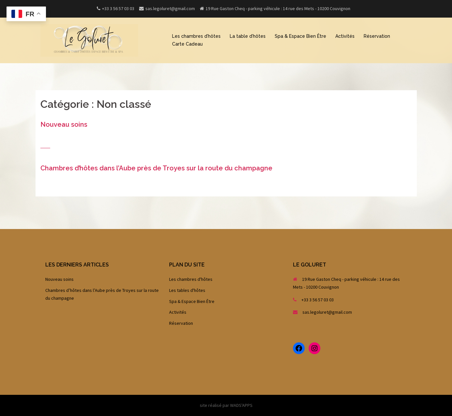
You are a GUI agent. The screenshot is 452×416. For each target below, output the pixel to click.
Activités (345, 36)
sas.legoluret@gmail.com (327, 312)
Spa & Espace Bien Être (300, 36)
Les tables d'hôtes (187, 290)
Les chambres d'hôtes (190, 279)
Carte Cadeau (187, 44)
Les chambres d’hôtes (196, 36)
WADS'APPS (241, 405)
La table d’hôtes (248, 36)
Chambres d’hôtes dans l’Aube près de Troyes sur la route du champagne (156, 168)
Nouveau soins (63, 124)
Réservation (377, 36)
